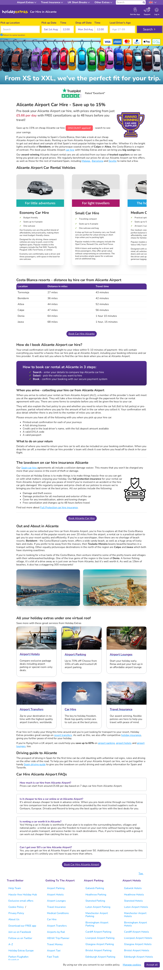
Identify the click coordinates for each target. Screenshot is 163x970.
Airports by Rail (56, 932)
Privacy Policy (16, 913)
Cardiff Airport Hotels (136, 932)
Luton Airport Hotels (136, 907)
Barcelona (97, 161)
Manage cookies (132, 964)
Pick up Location (10, 23)
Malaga (86, 161)
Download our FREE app (22, 926)
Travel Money (55, 944)
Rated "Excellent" (81, 93)
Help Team (14, 888)
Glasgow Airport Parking (99, 944)
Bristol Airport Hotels (136, 950)
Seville (113, 161)
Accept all (152, 964)
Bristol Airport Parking (98, 950)
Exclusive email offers (20, 901)
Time (63, 23)
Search (148, 29)
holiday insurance (131, 735)
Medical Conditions (58, 913)
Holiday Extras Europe (21, 950)
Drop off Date (83, 23)
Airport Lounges (56, 901)
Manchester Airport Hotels (135, 914)
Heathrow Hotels (134, 894)
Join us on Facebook (19, 932)
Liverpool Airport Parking (99, 938)
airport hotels (124, 743)
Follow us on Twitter (20, 938)
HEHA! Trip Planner (58, 938)
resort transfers (63, 735)
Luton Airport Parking (97, 907)
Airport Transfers (57, 926)
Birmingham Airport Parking (96, 924)
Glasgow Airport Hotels (138, 944)
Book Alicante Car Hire (81, 518)
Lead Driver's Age (120, 23)
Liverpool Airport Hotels (138, 938)
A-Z (10, 944)
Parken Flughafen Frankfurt (18, 958)
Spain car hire (29, 467)
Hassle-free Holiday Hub (22, 894)
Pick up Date (48, 23)
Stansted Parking (95, 901)
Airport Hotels (55, 894)
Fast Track (53, 957)
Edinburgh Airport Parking (100, 957)
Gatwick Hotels (133, 888)
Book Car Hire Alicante (81, 334)
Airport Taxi (54, 950)
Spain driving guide (35, 764)
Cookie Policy (16, 907)
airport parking (106, 743)
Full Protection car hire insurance (59, 507)
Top (143, 873)
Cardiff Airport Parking (98, 932)
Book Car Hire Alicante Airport (81, 864)
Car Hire (52, 919)
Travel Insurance (56, 907)
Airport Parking (56, 888)
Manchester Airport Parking (96, 914)
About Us (13, 919)
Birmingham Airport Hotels (135, 924)
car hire (70, 150)
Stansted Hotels (133, 901)
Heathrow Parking (95, 894)
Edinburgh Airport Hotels (138, 957)
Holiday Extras (15, 12)
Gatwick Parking (94, 888)
